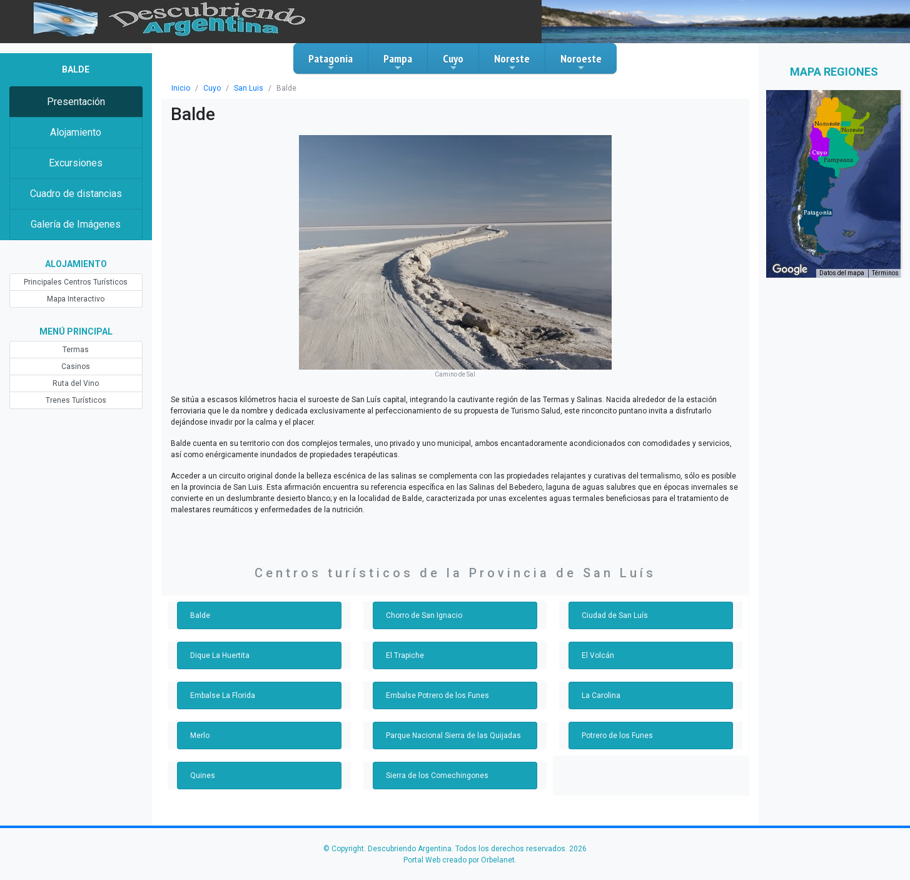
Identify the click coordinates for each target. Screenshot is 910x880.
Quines (202, 775)
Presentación (76, 102)
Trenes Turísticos (76, 400)
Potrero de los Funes (617, 735)
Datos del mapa (841, 273)
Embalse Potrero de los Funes (437, 695)
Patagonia (330, 62)
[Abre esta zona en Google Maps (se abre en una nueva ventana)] (790, 269)
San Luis (248, 88)
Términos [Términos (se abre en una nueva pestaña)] (885, 273)
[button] (817, 212)
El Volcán (598, 655)
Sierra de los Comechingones (437, 775)
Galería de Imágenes (76, 224)
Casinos (75, 366)
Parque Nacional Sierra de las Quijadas (453, 735)
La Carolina (601, 695)
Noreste (512, 62)
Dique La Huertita (220, 655)
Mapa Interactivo (75, 299)
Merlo (200, 735)
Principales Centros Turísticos (76, 282)
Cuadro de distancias (76, 194)
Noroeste (581, 62)
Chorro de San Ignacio (424, 615)
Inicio (180, 88)
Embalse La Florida (222, 695)
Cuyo (453, 62)
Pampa (397, 62)
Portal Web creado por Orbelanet (459, 860)
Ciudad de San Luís (615, 615)
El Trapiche (405, 655)
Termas (76, 349)
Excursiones (76, 163)
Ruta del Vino (76, 383)
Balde (200, 615)
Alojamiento (75, 132)
